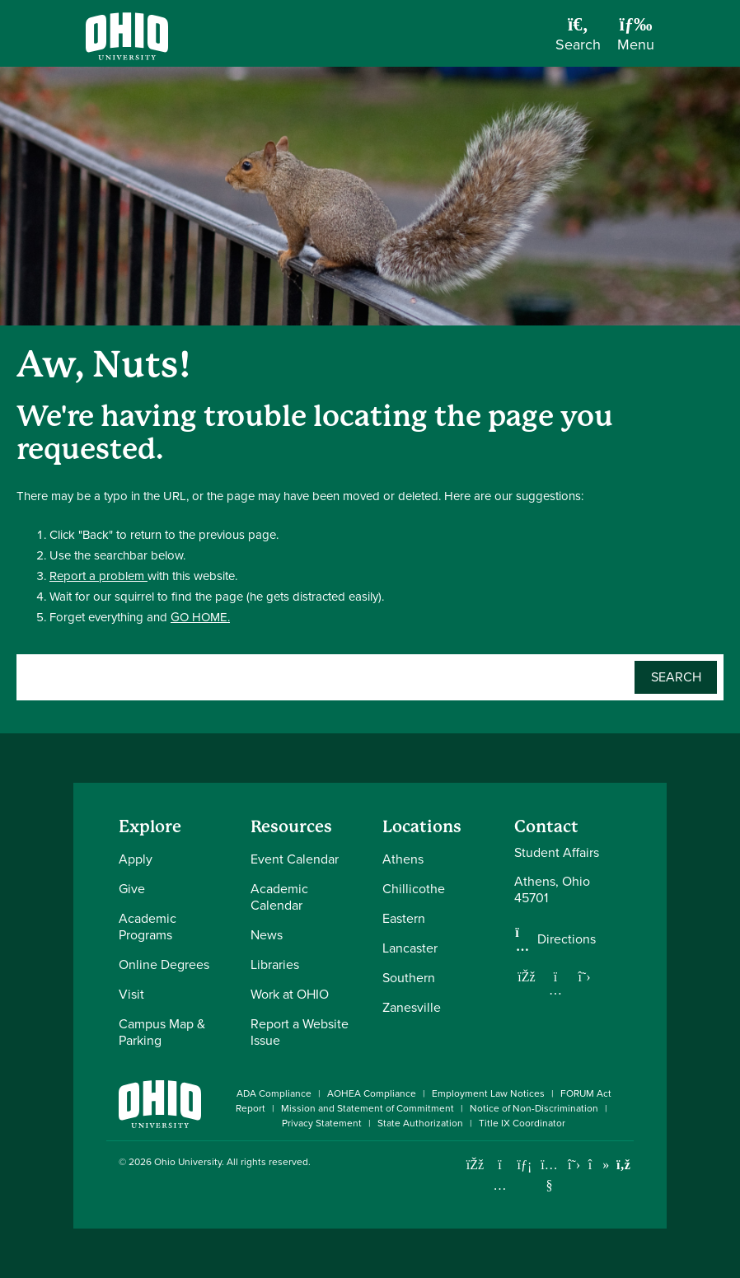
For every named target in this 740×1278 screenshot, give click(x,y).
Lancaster (410, 948)
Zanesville (411, 1007)
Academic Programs (147, 926)
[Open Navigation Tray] (635, 39)
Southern (408, 977)
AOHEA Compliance (371, 1093)
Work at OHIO (290, 994)
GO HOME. (200, 617)
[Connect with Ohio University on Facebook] (475, 1164)
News (267, 934)
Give (132, 888)
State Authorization (420, 1123)
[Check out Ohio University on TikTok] (598, 1164)
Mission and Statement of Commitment (367, 1108)
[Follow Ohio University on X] (574, 1164)
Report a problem (98, 576)
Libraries (275, 964)
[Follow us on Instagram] (555, 989)
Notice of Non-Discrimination (534, 1108)
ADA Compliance (274, 1093)
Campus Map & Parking (162, 1032)
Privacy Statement (322, 1123)
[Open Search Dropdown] (578, 39)
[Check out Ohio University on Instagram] (499, 1185)
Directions (566, 939)
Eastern (403, 918)
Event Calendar (295, 859)
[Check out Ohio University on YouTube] (549, 1175)
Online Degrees (164, 964)
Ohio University (188, 1161)
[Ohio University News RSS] (623, 1164)
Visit (131, 994)
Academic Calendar (279, 897)
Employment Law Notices (488, 1093)
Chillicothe (413, 888)
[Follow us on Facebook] (526, 976)
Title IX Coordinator (522, 1123)
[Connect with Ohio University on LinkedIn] (524, 1164)
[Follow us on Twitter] (584, 976)
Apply (135, 859)
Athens (403, 859)
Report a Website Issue (300, 1032)
